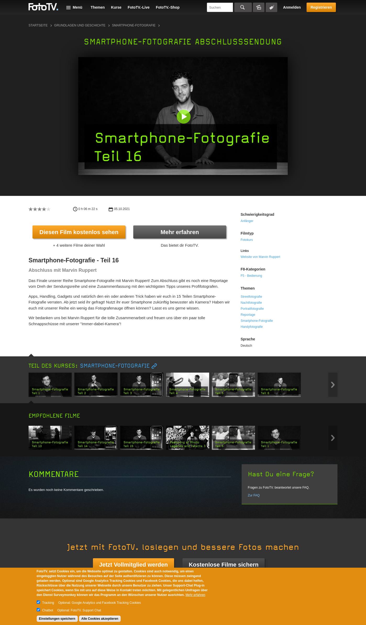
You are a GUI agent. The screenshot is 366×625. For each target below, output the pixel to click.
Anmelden (292, 7)
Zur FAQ (254, 495)
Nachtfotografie (251, 303)
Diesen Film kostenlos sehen (79, 232)
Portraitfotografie (252, 309)
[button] (184, 117)
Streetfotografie (251, 296)
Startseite (38, 25)
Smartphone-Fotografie (134, 25)
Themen (98, 7)
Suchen (243, 7)
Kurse (116, 7)
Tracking (48, 603)
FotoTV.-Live (139, 7)
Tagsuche (271, 7)
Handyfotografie (252, 327)
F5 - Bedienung (251, 276)
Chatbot (47, 610)
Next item (332, 385)
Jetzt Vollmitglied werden (133, 564)
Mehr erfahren (179, 232)
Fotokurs (247, 240)
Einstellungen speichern (57, 619)
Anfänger (247, 221)
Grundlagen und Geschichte (80, 25)
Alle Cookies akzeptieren (99, 619)
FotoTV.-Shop (167, 7)
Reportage (248, 315)
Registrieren (321, 7)
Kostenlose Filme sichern (224, 564)
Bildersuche (258, 7)
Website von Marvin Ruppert (260, 257)
